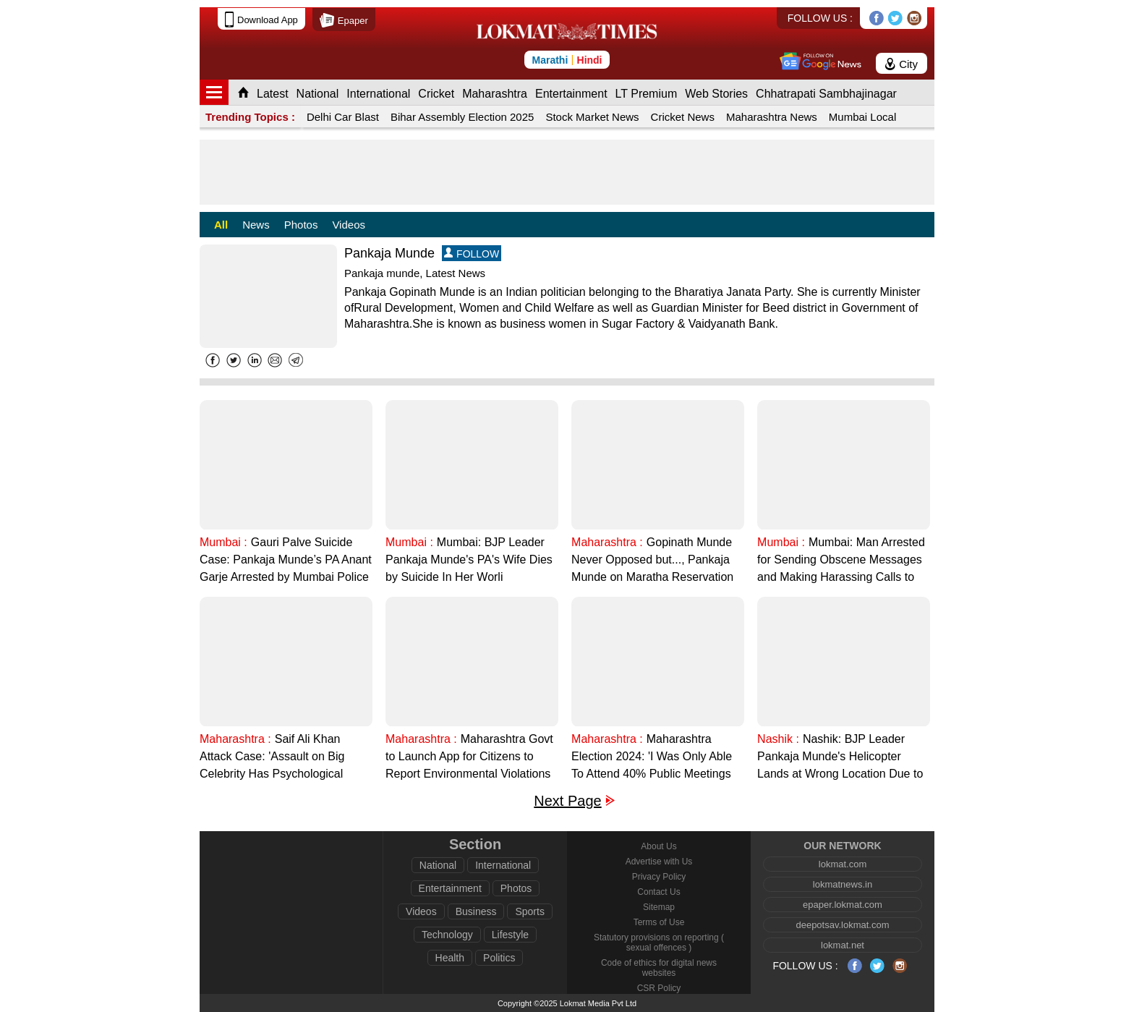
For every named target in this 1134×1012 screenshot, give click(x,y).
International (378, 94)
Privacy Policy (659, 877)
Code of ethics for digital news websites (659, 968)
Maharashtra (494, 94)
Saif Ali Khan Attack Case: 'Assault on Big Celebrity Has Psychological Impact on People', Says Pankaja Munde (284, 758)
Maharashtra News (771, 117)
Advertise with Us (659, 861)
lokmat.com (842, 864)
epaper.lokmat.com (842, 904)
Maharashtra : (607, 542)
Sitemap (659, 907)
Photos (301, 224)
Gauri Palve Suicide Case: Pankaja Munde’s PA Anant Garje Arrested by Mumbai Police (286, 559)
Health (449, 958)
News (256, 224)
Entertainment (571, 94)
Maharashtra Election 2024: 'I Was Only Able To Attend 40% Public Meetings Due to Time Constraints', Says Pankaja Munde (651, 758)
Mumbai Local (862, 117)
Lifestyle (510, 934)
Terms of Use (659, 922)
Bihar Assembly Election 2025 (462, 117)
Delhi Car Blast (343, 117)
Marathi (550, 60)
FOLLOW (471, 253)
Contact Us (658, 892)
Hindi (589, 60)
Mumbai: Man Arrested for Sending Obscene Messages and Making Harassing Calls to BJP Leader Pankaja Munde (841, 561)
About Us (658, 846)
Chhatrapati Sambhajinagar (826, 94)
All (221, 224)
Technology (447, 934)
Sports (529, 911)
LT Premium (646, 94)
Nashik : (778, 739)
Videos (348, 224)
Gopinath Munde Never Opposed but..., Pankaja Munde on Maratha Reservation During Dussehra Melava (652, 561)
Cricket (436, 94)
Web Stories (716, 94)
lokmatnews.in (842, 884)
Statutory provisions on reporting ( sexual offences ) (659, 942)
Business (476, 911)
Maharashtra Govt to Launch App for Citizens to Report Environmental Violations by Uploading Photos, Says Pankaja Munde (469, 758)
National (318, 94)
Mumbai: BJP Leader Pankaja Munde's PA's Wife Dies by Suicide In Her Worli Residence (469, 561)
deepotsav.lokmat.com (842, 924)
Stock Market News (592, 117)
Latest (273, 94)
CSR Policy (659, 988)
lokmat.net (842, 945)
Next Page (567, 801)
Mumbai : (223, 542)
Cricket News (683, 117)
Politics (499, 958)
